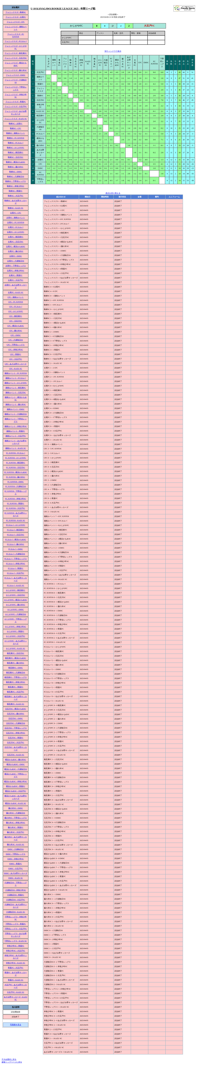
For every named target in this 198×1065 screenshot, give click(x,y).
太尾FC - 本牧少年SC (15, 270)
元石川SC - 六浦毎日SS (15, 723)
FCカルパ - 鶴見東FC (15, 530)
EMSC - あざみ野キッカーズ (15, 873)
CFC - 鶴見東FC (15, 316)
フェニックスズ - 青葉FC (15, 102)
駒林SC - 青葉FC (15, 191)
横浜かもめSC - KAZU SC (15, 803)
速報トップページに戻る (12, 1062)
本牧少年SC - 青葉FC (15, 946)
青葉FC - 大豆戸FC (15, 968)
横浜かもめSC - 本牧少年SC (15, 781)
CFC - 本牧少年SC (15, 349)
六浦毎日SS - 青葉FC (15, 895)
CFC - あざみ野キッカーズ (16, 364)
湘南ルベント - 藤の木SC (15, 404)
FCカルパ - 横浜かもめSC (15, 539)
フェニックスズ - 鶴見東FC (15, 53)
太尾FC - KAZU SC (15, 292)
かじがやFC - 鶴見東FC (15, 590)
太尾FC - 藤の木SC (15, 251)
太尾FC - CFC (15, 213)
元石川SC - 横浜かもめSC (15, 709)
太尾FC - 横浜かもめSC (15, 246)
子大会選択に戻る (9, 1059)
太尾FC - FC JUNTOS (15, 222)
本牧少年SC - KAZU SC (15, 963)
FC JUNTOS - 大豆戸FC (15, 508)
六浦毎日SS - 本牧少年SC (15, 890)
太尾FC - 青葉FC (15, 275)
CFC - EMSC (16, 335)
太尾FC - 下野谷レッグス (15, 266)
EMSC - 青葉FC (15, 864)
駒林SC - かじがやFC (15, 148)
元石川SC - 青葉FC (15, 738)
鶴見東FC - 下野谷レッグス (15, 677)
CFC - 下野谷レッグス (16, 345)
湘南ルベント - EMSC (16, 409)
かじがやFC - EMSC (15, 609)
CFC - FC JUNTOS (15, 302)
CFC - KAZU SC (15, 369)
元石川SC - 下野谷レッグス (15, 728)
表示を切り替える (112, 193)
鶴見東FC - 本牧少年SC (15, 682)
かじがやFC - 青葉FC (15, 631)
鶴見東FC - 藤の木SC (15, 663)
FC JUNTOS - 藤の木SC (15, 477)
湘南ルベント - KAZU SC (15, 448)
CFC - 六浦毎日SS (15, 340)
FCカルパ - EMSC (15, 549)
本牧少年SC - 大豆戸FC (15, 951)
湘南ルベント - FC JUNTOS (15, 373)
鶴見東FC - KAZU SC (15, 704)
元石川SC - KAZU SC (15, 755)
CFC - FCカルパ (15, 306)
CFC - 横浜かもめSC (15, 326)
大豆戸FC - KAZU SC (15, 992)
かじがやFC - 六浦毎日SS (15, 614)
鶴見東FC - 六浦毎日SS (15, 672)
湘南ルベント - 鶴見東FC (15, 388)
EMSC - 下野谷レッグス (16, 854)
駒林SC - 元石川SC (15, 157)
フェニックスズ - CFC (16, 22)
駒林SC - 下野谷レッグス (15, 181)
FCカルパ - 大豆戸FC (15, 573)
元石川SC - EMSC (15, 718)
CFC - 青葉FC (15, 354)
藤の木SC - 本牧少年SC (15, 822)
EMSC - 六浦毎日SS (16, 849)
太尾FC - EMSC (15, 256)
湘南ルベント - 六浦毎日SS (15, 414)
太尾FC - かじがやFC (15, 232)
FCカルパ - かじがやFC (15, 525)
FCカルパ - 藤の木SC (15, 544)
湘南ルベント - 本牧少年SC (15, 426)
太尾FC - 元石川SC (15, 242)
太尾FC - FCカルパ (15, 227)
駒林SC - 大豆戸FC (15, 196)
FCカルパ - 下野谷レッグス (15, 559)
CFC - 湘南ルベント (16, 297)
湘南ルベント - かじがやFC (15, 383)
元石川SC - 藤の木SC (15, 714)
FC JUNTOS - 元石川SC (15, 467)
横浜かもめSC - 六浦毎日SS (15, 769)
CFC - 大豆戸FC (15, 359)
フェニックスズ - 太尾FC (15, 17)
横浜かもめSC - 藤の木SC (15, 759)
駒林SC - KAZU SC (15, 208)
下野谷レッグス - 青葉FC (15, 924)
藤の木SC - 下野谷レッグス (15, 818)
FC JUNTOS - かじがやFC (15, 458)
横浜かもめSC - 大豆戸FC (15, 791)
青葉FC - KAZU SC (15, 980)
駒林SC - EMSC (15, 172)
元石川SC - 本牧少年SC (15, 733)
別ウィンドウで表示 (113, 51)
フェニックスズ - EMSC (16, 75)
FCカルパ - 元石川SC (15, 535)
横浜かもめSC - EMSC (15, 764)
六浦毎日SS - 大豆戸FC (15, 900)
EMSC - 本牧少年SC (15, 859)
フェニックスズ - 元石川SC (15, 58)
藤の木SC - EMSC (15, 808)
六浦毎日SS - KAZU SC (15, 912)
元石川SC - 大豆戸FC (15, 742)
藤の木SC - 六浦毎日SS (15, 813)
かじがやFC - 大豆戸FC (15, 636)
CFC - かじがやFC (15, 311)
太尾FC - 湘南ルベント (15, 218)
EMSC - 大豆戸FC (15, 868)
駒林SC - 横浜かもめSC (15, 162)
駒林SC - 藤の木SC (15, 167)
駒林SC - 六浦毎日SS (15, 176)
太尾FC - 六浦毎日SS (15, 261)
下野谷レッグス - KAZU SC (15, 941)
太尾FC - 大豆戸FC (15, 280)
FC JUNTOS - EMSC (16, 482)
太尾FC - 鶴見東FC (15, 237)
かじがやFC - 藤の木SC (15, 605)
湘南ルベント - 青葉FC (15, 431)
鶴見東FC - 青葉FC (15, 687)
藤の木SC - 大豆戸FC (15, 832)
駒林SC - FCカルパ (15, 143)
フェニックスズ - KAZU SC (15, 119)
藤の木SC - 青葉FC (15, 827)
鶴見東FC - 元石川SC (15, 653)
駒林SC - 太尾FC (15, 123)
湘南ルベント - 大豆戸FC (15, 436)
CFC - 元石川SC (15, 321)
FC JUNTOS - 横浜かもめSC (15, 472)
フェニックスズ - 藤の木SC (15, 70)
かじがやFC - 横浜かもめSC (15, 600)
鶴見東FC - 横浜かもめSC (15, 658)
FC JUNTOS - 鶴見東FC (15, 463)
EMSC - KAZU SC (15, 878)
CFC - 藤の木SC (15, 330)
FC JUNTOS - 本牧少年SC (15, 499)
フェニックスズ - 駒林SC (15, 12)
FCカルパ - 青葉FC (15, 568)
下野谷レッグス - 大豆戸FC (15, 929)
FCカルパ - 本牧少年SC (15, 563)
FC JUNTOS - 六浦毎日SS (15, 486)
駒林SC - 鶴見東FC (15, 152)
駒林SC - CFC (15, 128)
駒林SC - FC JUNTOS (15, 138)
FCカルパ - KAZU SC (15, 585)
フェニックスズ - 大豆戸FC (15, 106)
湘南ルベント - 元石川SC (15, 392)
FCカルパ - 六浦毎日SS (15, 554)
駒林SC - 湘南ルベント (15, 133)
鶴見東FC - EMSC (15, 668)
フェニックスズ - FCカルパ (15, 41)
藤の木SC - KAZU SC (15, 844)
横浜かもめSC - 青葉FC (15, 786)
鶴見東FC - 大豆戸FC (15, 692)
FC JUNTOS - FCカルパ (15, 453)
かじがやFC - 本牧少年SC (15, 626)
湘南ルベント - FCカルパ (15, 378)
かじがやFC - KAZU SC (15, 648)
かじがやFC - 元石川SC (15, 595)
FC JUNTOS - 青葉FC (15, 503)
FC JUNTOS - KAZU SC (15, 520)
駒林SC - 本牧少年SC (15, 186)
